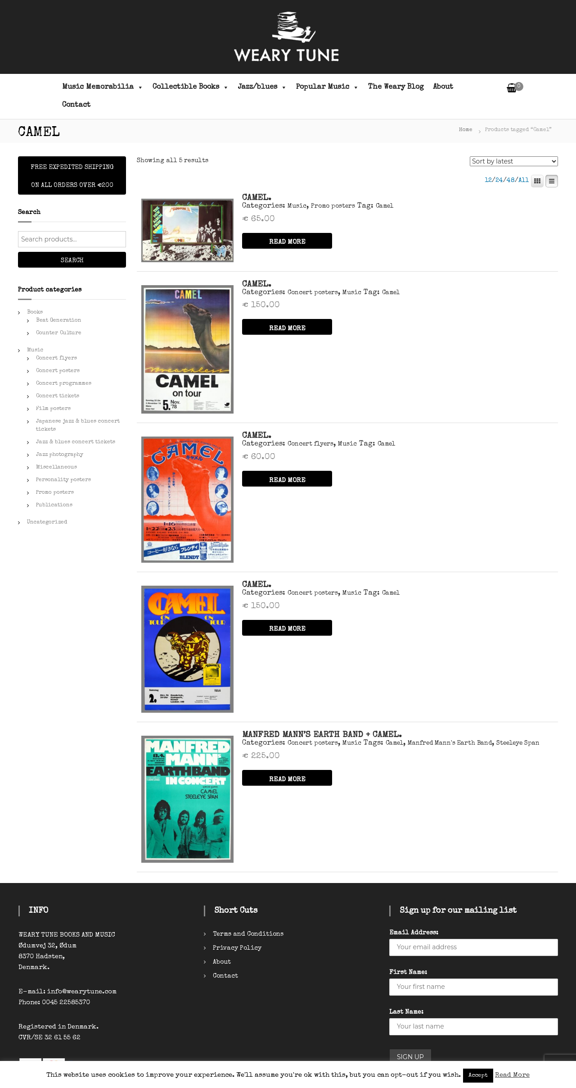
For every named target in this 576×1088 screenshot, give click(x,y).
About (443, 87)
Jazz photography (59, 455)
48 (511, 181)
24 (499, 181)
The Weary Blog (396, 87)
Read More (512, 1075)
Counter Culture (58, 333)
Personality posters (63, 480)
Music (297, 206)
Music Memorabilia (103, 87)
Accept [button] (478, 1076)
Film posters (53, 409)
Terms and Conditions (248, 934)
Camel (384, 206)
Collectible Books (191, 87)
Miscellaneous (56, 467)
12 (488, 181)
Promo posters (333, 206)
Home (465, 130)
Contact (76, 105)
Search (72, 261)
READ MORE (287, 242)
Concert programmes (63, 384)
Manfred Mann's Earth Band (450, 743)
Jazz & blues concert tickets (75, 442)
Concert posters (313, 293)
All (523, 181)
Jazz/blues (262, 87)
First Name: (408, 973)
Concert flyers (310, 444)
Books (35, 312)
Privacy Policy (237, 948)
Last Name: (406, 1012)
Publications (54, 505)
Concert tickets (57, 396)
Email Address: (413, 933)
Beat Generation (58, 320)
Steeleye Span (518, 743)
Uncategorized (47, 522)
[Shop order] (514, 161)
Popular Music (327, 87)
